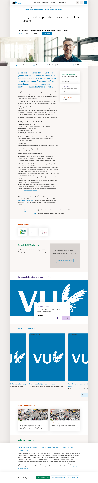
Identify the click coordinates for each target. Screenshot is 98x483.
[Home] (24, 7)
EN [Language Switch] (77, 2)
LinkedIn (54, 429)
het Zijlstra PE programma (30, 190)
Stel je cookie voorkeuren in (65, 262)
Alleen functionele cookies (56, 478)
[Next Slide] (68, 319)
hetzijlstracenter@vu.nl (26, 429)
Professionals (34, 7)
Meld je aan (45, 33)
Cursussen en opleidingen (46, 7)
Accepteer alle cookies (40, 478)
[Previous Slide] (64, 319)
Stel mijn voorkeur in (73, 478)
